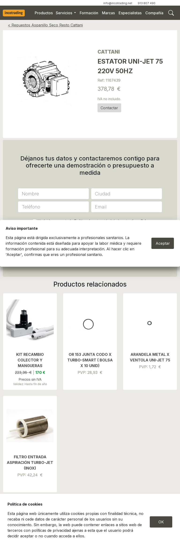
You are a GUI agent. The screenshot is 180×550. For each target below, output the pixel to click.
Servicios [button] (64, 13)
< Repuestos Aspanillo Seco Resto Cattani (45, 25)
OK (161, 522)
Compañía (154, 13)
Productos (44, 13)
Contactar (109, 108)
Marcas (108, 13)
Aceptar (163, 243)
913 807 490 (146, 3)
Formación (89, 13)
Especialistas (130, 13)
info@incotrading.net (117, 3)
